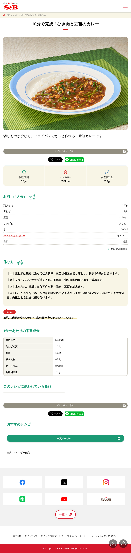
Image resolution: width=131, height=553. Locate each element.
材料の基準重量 (119, 249)
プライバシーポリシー (77, 536)
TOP (8, 15)
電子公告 (17, 536)
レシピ (15, 15)
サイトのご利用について (52, 536)
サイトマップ (31, 536)
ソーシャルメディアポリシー (104, 536)
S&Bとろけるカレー (14, 235)
